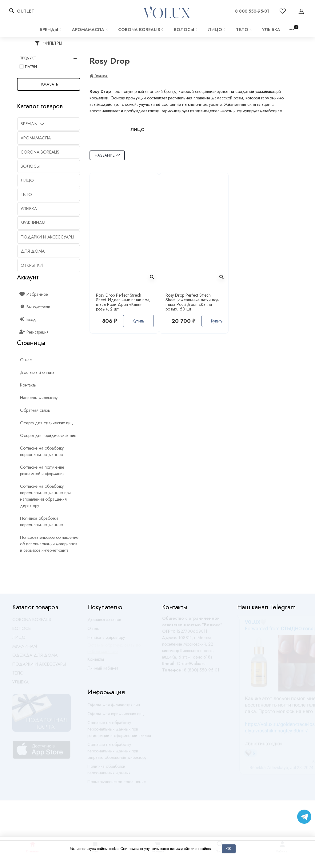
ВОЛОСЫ (186, 29)
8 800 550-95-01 (252, 11)
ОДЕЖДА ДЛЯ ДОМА (35, 658)
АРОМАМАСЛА (90, 29)
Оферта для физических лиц (113, 707)
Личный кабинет (102, 671)
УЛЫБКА (271, 29)
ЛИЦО (217, 29)
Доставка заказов (104, 622)
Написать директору (106, 640)
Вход (28, 319)
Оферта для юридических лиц (115, 716)
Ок (228, 848)
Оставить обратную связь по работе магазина (114, 651)
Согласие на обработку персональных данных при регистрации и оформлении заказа (119, 731)
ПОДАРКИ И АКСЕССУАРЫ (39, 667)
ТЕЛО (244, 29)
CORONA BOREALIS (141, 29)
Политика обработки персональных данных (108, 772)
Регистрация (34, 332)
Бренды (51, 29)
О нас (93, 631)
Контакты (95, 662)
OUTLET (25, 11)
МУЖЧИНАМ (24, 649)
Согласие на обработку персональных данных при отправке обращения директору (116, 753)
